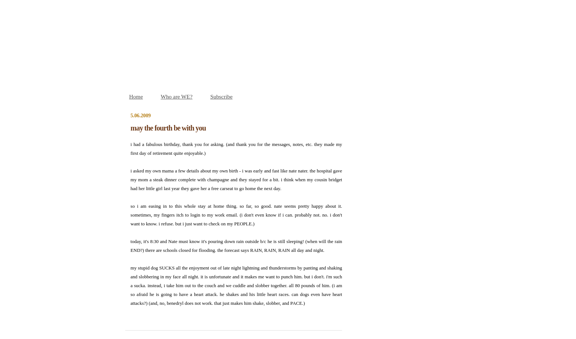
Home (136, 96)
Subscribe (221, 96)
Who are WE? (176, 96)
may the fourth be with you (168, 128)
